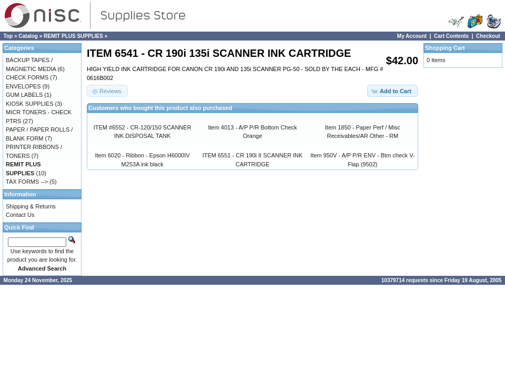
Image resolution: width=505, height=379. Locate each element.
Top (8, 36)
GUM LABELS (24, 95)
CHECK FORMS (27, 77)
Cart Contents (451, 36)
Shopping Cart (445, 48)
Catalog (28, 36)
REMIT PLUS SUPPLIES (73, 36)
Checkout (488, 36)
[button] (392, 91)
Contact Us (20, 215)
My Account (412, 36)
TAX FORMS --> (27, 181)
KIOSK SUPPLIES (29, 104)
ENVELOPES (23, 86)
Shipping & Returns (31, 206)
